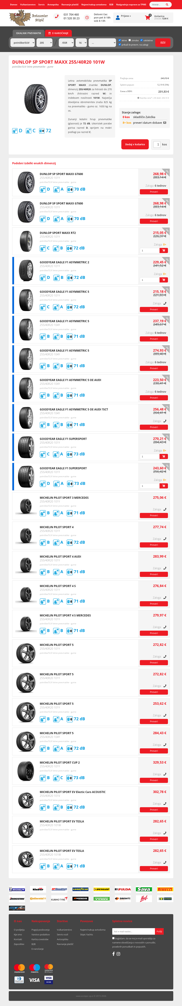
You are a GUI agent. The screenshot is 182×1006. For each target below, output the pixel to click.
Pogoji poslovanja (41, 929)
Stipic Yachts (86, 934)
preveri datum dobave (149, 123)
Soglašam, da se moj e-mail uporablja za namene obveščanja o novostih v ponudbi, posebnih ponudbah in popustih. (134, 942)
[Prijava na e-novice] (159, 931)
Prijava (126, 15)
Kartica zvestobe (40, 939)
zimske (134, 40)
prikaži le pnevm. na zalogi (135, 44)
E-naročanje (58, 33)
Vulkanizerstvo (27, 4)
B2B (111, 4)
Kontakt (18, 939)
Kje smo (18, 934)
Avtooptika (53, 4)
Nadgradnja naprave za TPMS (131, 4)
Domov (13, 4)
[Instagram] (118, 953)
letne (123, 40)
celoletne (146, 40)
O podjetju (19, 929)
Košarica (159, 16)
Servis (41, 4)
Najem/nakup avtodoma (93, 4)
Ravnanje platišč (70, 4)
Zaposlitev (19, 944)
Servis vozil (62, 934)
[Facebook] (113, 953)
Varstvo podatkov (41, 934)
